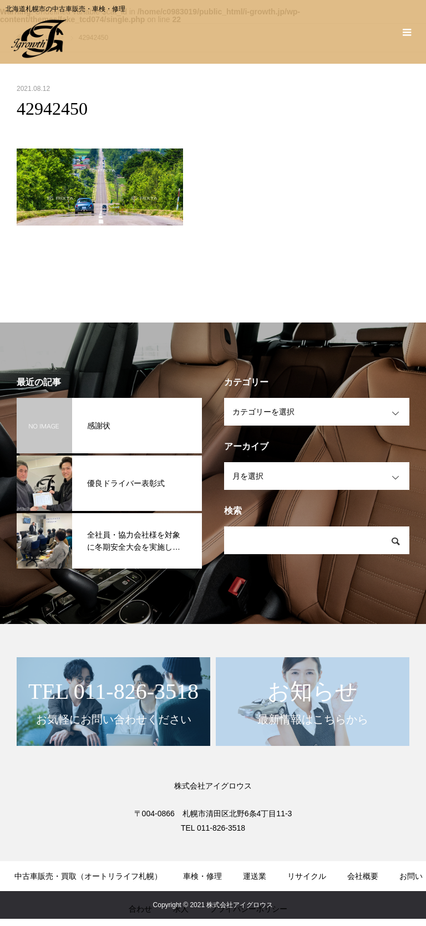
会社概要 (362, 876)
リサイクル (306, 876)
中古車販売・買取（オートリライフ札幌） (88, 876)
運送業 (254, 876)
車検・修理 (202, 876)
